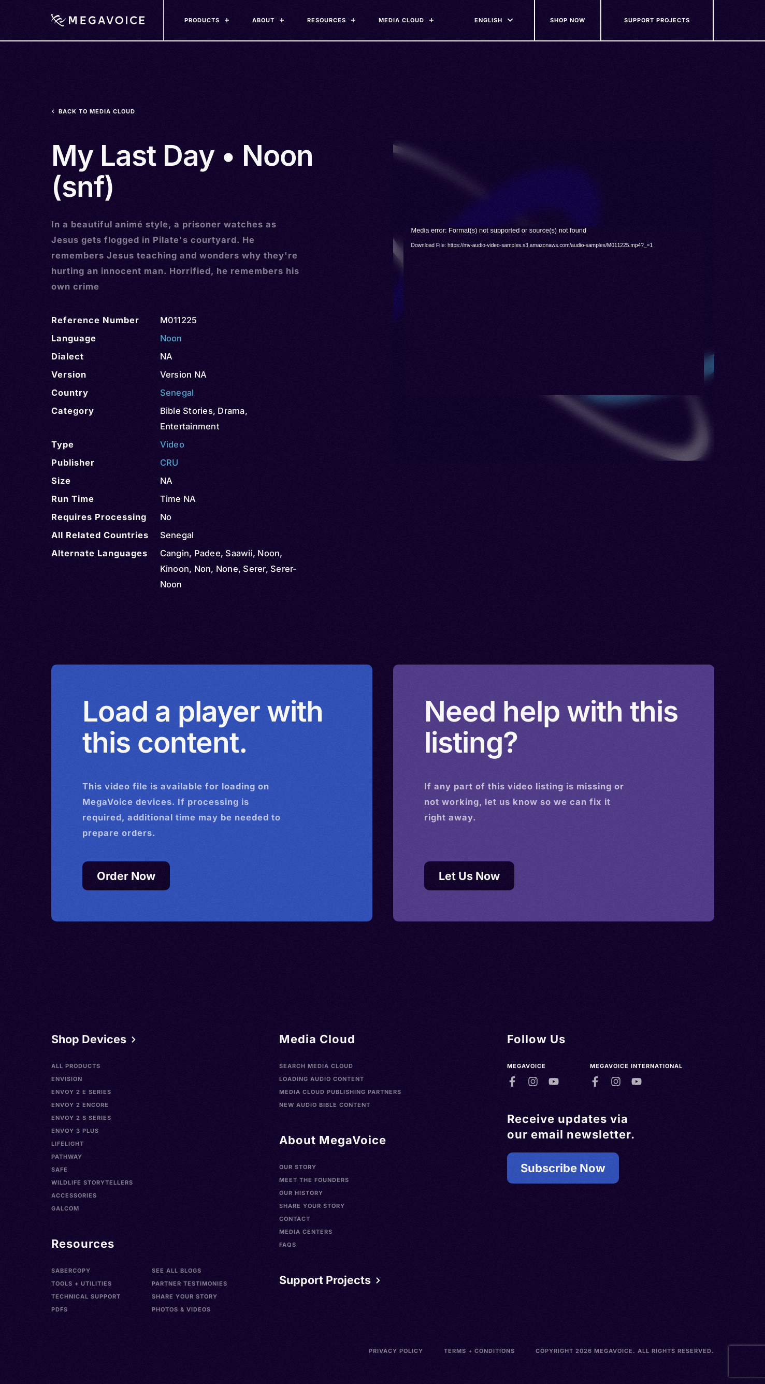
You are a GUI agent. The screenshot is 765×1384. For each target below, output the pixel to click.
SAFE (59, 1169)
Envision (66, 1079)
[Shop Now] (568, 20)
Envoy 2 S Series (81, 1117)
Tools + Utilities (81, 1283)
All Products (75, 1066)
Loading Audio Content (321, 1079)
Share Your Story (185, 1296)
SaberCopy (71, 1270)
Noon (171, 338)
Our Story (297, 1167)
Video (172, 444)
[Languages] (488, 20)
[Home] (98, 20)
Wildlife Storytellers (92, 1182)
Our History (301, 1192)
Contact (294, 1218)
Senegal (177, 392)
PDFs (59, 1309)
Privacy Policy (396, 1350)
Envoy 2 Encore (80, 1104)
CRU (169, 462)
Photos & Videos (181, 1309)
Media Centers (306, 1231)
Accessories (74, 1195)
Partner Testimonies (189, 1283)
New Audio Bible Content (324, 1104)
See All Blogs (176, 1270)
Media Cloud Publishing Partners (340, 1091)
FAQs (287, 1244)
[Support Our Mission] (657, 20)
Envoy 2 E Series (81, 1091)
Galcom (65, 1208)
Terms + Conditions (479, 1350)
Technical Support (86, 1296)
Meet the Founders (314, 1180)
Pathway (66, 1156)
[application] (553, 310)
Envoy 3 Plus (75, 1130)
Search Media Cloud (316, 1066)
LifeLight (67, 1143)
